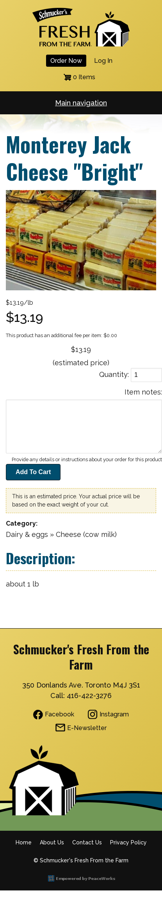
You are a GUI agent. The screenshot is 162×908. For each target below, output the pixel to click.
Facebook (59, 714)
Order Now (66, 60)
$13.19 (81, 349)
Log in (103, 60)
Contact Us (87, 842)
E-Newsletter (87, 728)
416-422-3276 (89, 695)
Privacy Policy (128, 842)
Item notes (143, 392)
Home (24, 842)
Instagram (114, 714)
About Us (52, 842)
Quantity (113, 374)
